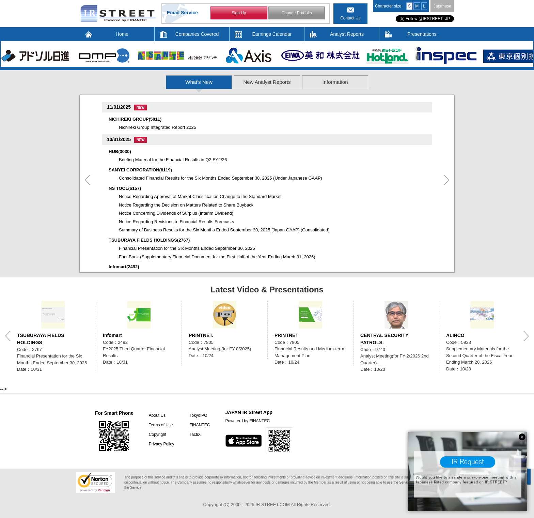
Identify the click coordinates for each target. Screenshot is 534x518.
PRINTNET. (201, 335)
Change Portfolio (296, 13)
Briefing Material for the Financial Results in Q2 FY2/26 (173, 159)
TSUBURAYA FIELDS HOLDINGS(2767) (149, 240)
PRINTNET (286, 335)
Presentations (422, 34)
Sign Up (239, 13)
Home (122, 34)
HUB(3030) (120, 151)
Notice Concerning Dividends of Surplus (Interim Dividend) (176, 213)
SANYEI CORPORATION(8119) (140, 169)
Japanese (442, 6)
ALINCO (455, 335)
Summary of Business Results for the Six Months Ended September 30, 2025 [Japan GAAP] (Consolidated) (224, 229)
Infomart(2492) (124, 266)
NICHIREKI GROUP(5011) (135, 119)
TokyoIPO (198, 415)
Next (446, 180)
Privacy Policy (161, 444)
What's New (153, 82)
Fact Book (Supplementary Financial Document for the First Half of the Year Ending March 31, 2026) (217, 256)
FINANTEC (199, 425)
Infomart (112, 335)
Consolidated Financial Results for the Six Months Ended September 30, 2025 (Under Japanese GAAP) (220, 178)
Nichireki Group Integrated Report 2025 (157, 127)
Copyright (157, 434)
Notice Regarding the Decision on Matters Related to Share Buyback (186, 205)
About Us (157, 415)
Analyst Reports (347, 34)
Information (381, 82)
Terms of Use (161, 425)
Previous (87, 180)
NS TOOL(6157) (125, 188)
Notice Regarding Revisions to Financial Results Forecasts (176, 221)
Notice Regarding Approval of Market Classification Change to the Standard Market (200, 196)
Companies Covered (197, 34)
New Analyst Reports (267, 82)
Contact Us (350, 18)
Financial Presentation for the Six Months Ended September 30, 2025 (187, 248)
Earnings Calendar (272, 34)
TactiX (195, 434)
